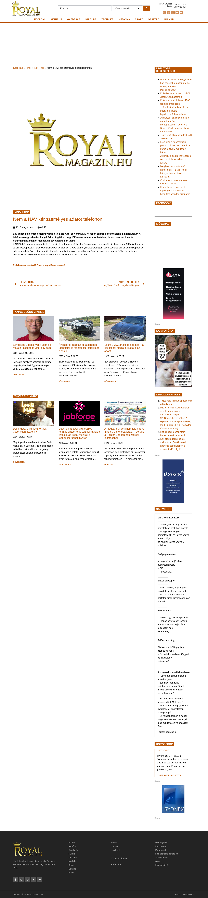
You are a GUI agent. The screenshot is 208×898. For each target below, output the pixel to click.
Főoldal (39, 19)
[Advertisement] (104, 44)
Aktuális (56, 19)
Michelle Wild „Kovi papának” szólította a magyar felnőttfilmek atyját (175, 411)
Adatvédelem (161, 857)
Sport (139, 19)
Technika (108, 19)
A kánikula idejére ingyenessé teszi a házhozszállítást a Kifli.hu (175, 159)
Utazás (114, 846)
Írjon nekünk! (161, 865)
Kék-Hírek (39, 68)
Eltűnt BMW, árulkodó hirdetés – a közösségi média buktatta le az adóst (124, 348)
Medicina (124, 19)
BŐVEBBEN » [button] (18, 375)
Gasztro (153, 19)
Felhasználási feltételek (166, 853)
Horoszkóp (163, 750)
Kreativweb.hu (189, 894)
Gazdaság (73, 19)
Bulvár (169, 19)
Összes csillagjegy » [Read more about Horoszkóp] (169, 775)
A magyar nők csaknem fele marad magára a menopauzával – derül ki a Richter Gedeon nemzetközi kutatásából (124, 433)
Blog (157, 861)
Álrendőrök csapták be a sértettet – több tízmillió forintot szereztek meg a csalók (79, 348)
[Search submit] (146, 8)
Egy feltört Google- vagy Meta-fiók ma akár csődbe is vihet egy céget (32, 346)
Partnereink (160, 850)
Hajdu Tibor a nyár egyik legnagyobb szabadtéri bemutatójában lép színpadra (175, 190)
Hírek (28, 68)
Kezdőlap (18, 68)
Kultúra (91, 19)
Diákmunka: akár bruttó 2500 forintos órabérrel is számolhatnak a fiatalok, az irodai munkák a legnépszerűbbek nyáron (79, 433)
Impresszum (161, 846)
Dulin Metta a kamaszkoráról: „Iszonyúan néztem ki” (30, 430)
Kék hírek (115, 850)
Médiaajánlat (161, 842)
